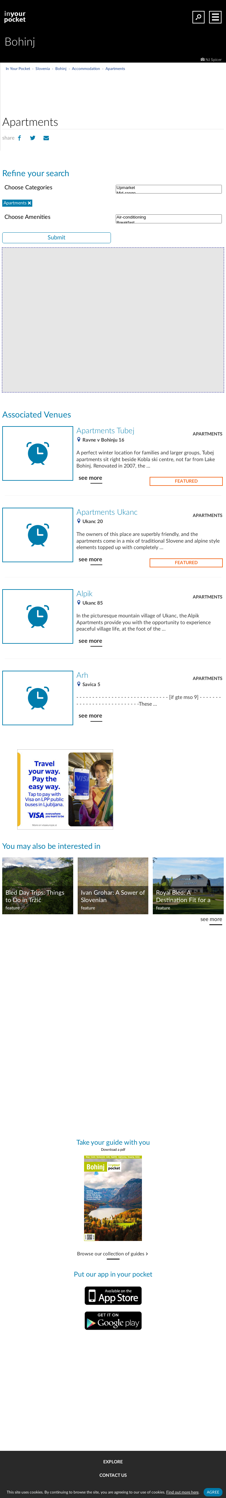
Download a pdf (113, 1149)
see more (90, 478)
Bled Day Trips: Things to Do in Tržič (34, 896)
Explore (113, 1462)
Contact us (113, 1475)
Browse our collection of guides (110, 1254)
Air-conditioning (169, 217)
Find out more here (182, 1492)
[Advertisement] (137, 84)
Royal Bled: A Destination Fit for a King (183, 897)
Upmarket (169, 188)
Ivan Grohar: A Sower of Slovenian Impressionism (113, 897)
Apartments (207, 434)
